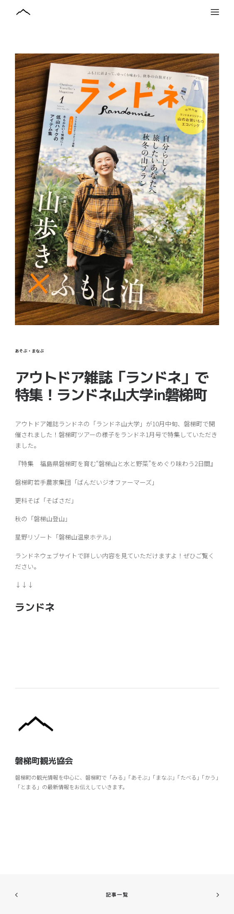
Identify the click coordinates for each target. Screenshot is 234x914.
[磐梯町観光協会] (117, 12)
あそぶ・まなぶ (29, 351)
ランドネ (35, 607)
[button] (215, 12)
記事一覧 (117, 894)
